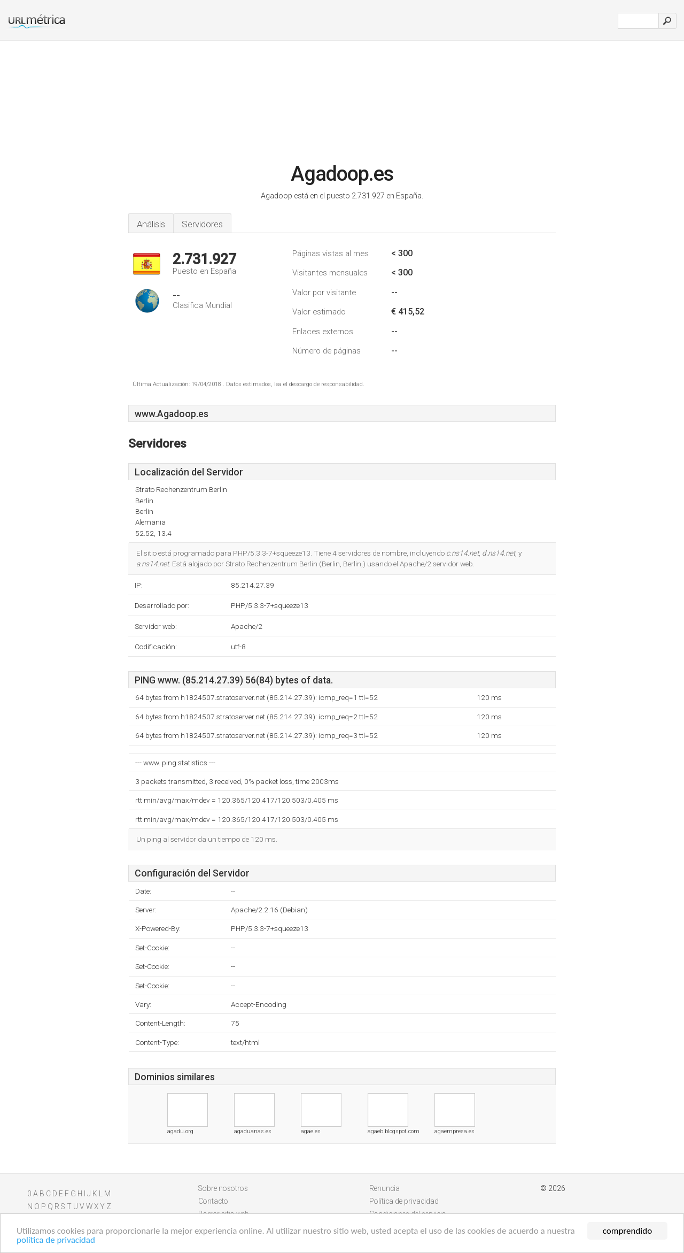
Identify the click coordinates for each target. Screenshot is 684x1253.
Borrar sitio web (223, 1214)
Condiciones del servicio (407, 1214)
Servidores (202, 224)
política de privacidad (56, 1243)
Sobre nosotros (223, 1188)
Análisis (151, 224)
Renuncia (384, 1188)
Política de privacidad (404, 1201)
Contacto (213, 1201)
